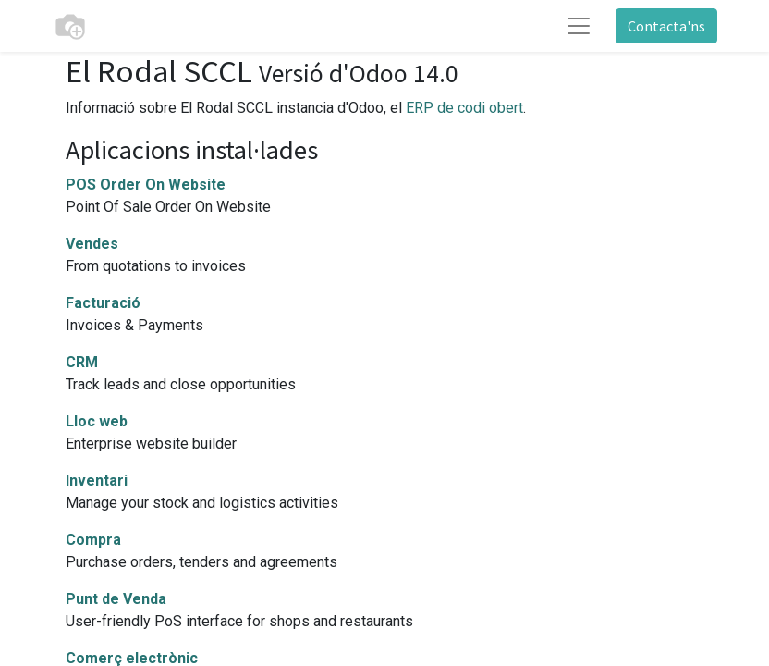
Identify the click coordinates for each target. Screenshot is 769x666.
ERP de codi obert (464, 108)
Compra (93, 540)
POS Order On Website (146, 184)
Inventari (97, 480)
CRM (82, 362)
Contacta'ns (666, 26)
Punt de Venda (116, 599)
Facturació (103, 303)
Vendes (92, 244)
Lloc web (97, 421)
